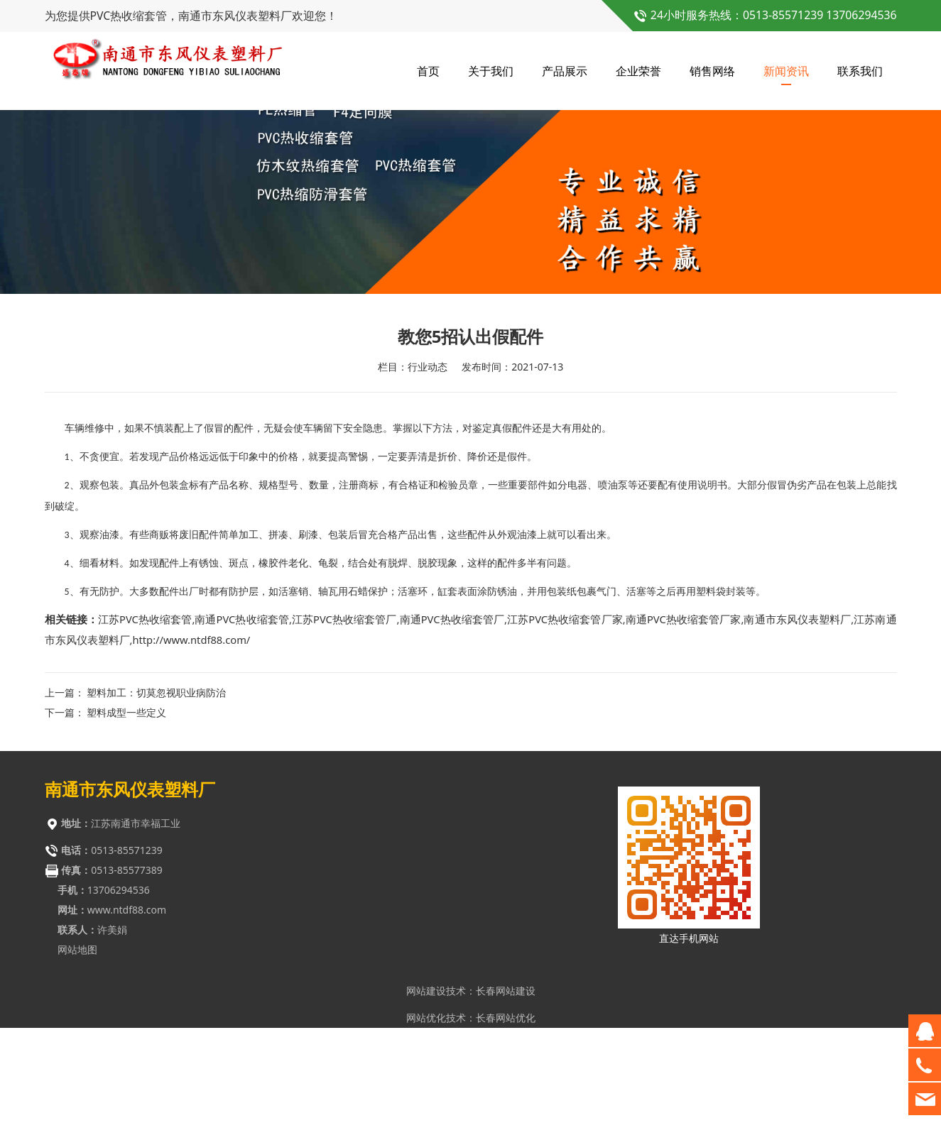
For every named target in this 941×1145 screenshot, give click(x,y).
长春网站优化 (505, 1127)
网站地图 (77, 1059)
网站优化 (426, 1127)
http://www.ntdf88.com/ (191, 750)
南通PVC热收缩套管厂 (451, 729)
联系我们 (860, 71)
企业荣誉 (638, 71)
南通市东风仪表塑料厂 (797, 729)
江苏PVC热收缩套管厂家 (565, 729)
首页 (428, 71)
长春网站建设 (505, 1100)
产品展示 (564, 71)
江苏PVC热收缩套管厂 (344, 729)
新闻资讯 (786, 71)
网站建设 (426, 1100)
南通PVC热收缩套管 (242, 729)
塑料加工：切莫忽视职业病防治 (156, 802)
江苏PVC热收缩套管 (145, 729)
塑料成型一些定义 (126, 822)
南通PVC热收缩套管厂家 (683, 729)
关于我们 (490, 71)
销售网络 (712, 71)
